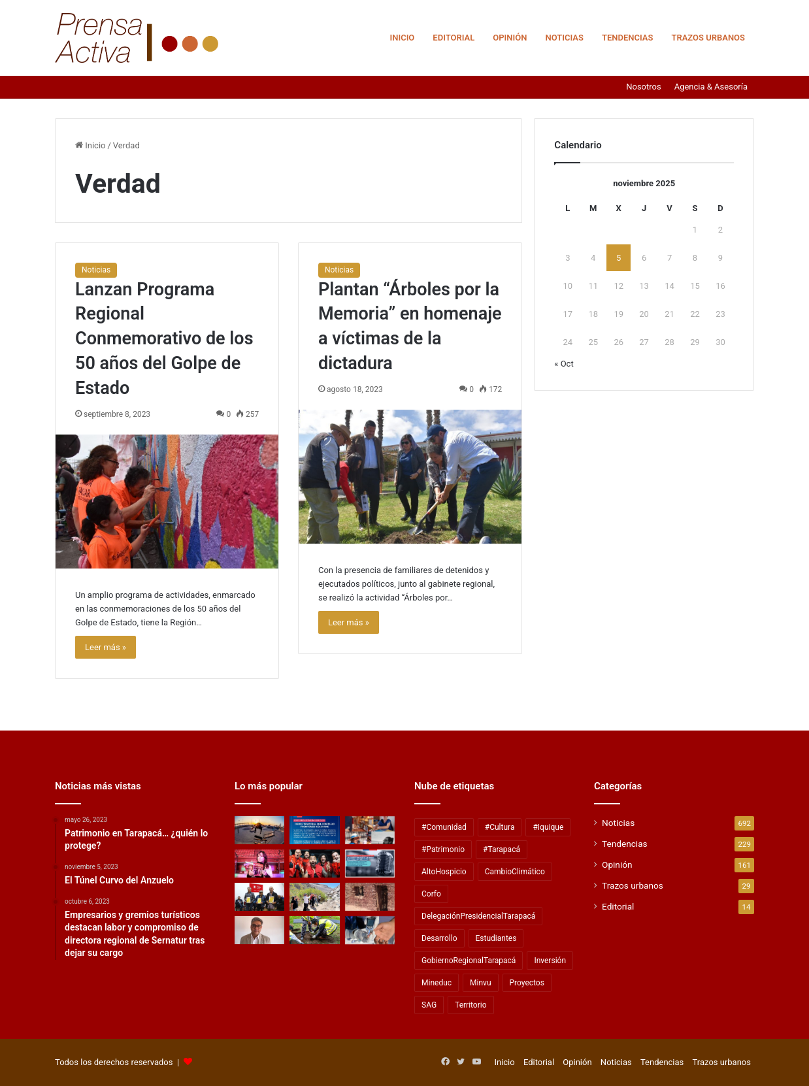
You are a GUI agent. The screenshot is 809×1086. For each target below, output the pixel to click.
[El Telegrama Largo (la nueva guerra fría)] (259, 930)
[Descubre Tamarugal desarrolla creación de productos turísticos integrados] (314, 897)
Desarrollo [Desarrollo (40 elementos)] (439, 938)
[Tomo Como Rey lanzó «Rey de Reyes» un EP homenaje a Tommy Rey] (314, 863)
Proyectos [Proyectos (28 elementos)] (527, 982)
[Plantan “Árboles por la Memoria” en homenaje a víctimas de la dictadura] (410, 477)
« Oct (563, 364)
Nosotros (643, 86)
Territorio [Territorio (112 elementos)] (470, 1005)
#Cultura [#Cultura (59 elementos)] (500, 827)
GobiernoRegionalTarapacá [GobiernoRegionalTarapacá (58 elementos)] (468, 960)
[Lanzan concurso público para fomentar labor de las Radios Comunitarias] (370, 863)
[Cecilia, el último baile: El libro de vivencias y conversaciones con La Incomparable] (259, 863)
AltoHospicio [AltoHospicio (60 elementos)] (444, 871)
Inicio (401, 37)
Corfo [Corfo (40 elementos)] (431, 893)
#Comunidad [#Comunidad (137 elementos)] (444, 827)
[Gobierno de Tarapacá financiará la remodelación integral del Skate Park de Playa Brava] (259, 830)
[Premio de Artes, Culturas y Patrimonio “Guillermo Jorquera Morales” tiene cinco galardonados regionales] (370, 830)
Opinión (510, 37)
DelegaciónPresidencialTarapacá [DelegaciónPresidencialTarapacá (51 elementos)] (478, 916)
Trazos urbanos (708, 37)
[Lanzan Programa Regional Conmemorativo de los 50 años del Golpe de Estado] (167, 502)
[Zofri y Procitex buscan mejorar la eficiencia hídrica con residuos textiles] (314, 930)
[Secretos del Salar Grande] (370, 897)
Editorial (453, 37)
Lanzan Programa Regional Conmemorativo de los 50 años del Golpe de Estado (164, 339)
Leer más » (105, 647)
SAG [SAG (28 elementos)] (429, 1005)
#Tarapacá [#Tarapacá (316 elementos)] (501, 849)
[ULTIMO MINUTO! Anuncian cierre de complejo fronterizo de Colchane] (314, 830)
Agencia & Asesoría (711, 86)
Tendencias (627, 37)
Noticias (564, 37)
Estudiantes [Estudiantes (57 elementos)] (496, 938)
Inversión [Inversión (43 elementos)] (550, 960)
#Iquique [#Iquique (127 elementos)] (548, 827)
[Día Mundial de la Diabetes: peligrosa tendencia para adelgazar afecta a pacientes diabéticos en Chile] (370, 930)
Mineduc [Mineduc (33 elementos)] (436, 982)
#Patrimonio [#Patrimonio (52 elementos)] (443, 849)
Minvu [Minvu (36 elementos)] (480, 982)
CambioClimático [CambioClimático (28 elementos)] (515, 871)
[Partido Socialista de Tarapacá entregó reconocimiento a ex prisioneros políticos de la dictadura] (259, 897)
